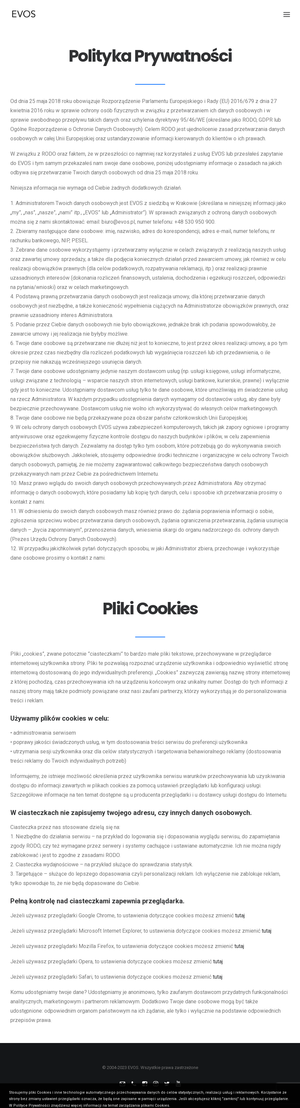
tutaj (240, 915)
